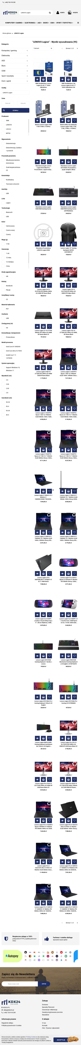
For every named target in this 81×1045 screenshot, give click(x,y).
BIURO (46, 23)
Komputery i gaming (15, 51)
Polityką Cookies (31, 1037)
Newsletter (45, 1015)
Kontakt (44, 1025)
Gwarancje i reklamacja (49, 1010)
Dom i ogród (15, 81)
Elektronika (15, 56)
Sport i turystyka (15, 76)
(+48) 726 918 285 (9, 1012)
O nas (44, 1023)
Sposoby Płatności (48, 1007)
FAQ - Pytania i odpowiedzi (50, 1028)
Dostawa (45, 1004)
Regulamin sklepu (7, 1023)
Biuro (15, 66)
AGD (40, 23)
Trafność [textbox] (36, 48)
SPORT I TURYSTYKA (64, 23)
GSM (52, 23)
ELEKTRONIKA (30, 23)
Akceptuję (61, 1040)
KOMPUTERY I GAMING (14, 23)
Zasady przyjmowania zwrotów (52, 1012)
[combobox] (43, 48)
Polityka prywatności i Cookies (11, 1025)
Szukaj (15, 110)
